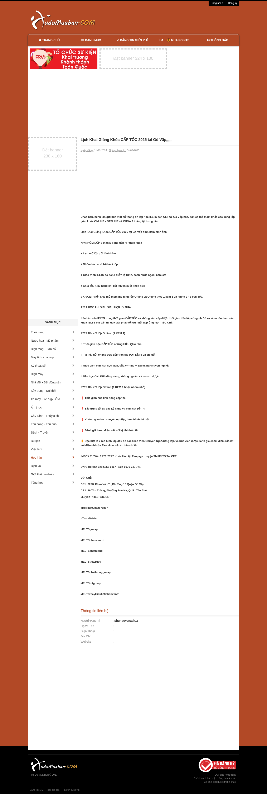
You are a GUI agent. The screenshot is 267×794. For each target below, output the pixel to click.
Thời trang (52, 332)
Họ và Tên (87, 626)
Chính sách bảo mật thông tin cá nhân (215, 778)
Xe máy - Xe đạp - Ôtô (52, 399)
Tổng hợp (52, 482)
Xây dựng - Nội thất (52, 390)
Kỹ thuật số (52, 365)
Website (86, 641)
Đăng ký (232, 3)
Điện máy (52, 374)
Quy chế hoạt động (225, 774)
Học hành (52, 457)
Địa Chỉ (86, 636)
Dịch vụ (52, 466)
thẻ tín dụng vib (71, 790)
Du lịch (52, 441)
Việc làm (52, 449)
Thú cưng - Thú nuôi (52, 424)
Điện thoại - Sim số (52, 349)
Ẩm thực (52, 407)
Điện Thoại (88, 631)
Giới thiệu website (52, 474)
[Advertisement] (177, 20)
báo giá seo (53, 790)
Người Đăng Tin (91, 620)
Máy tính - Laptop (52, 357)
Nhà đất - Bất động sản (52, 382)
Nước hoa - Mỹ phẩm (52, 340)
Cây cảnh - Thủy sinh (52, 415)
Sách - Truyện (52, 432)
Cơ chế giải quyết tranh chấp (220, 781)
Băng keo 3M (36, 790)
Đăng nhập (217, 3)
